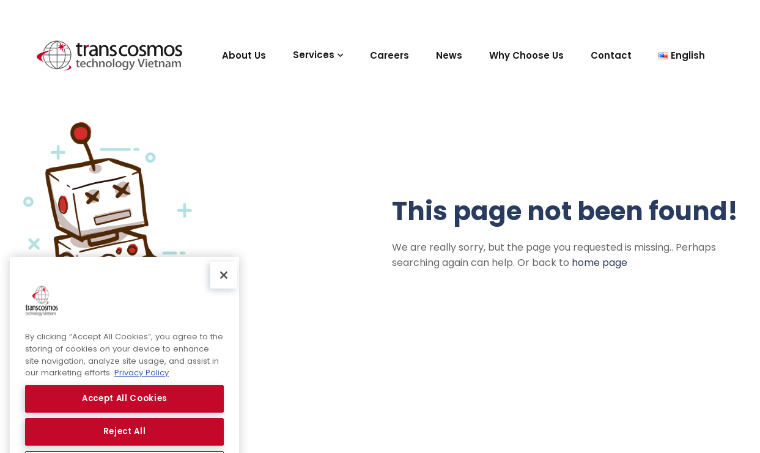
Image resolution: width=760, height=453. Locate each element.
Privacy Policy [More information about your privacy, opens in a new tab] (141, 398)
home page (599, 263)
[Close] (223, 300)
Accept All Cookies (124, 424)
